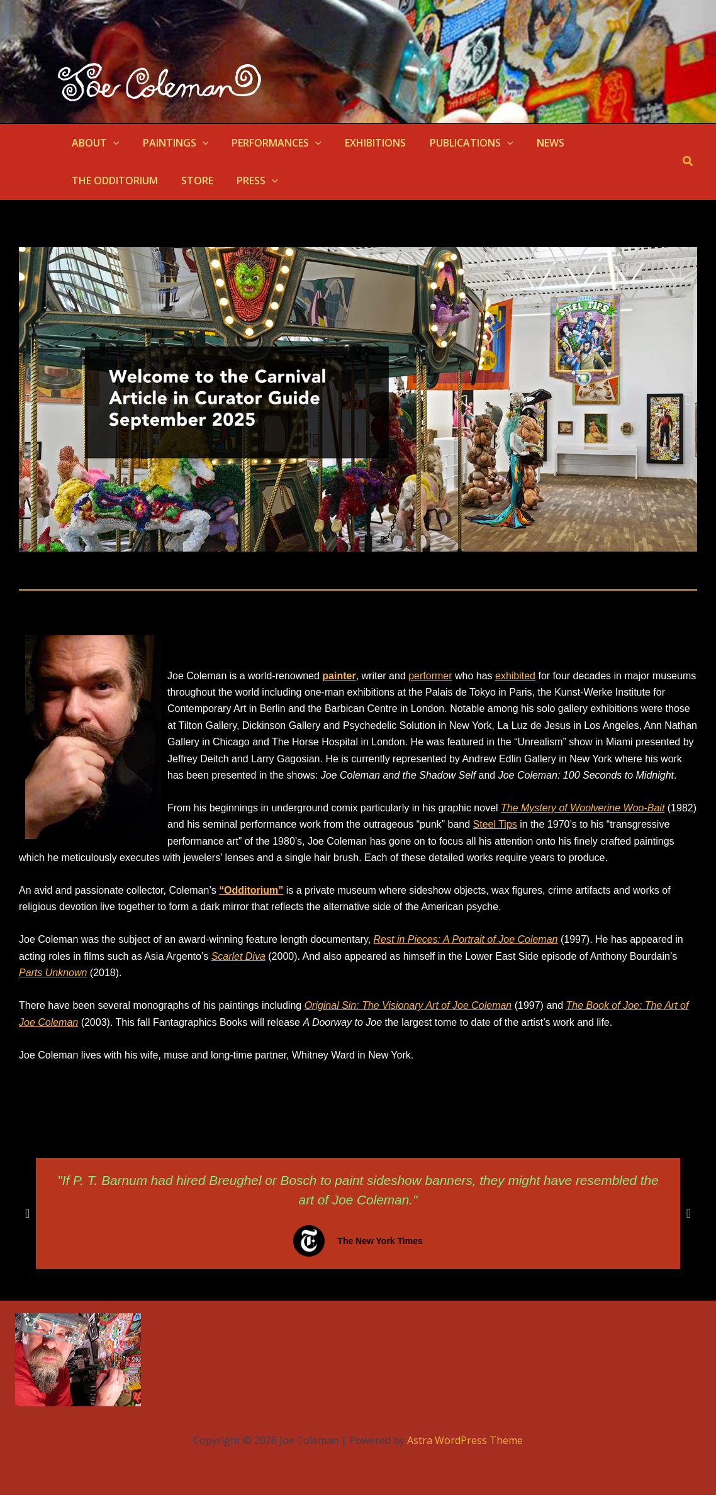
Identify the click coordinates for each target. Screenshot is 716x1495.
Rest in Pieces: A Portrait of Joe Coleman (466, 939)
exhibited (515, 675)
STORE (86, 180)
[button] (688, 161)
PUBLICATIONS (456, 143)
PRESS (143, 180)
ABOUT (94, 143)
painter (338, 675)
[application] (111, 143)
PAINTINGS (171, 143)
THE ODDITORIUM (609, 143)
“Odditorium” (251, 890)
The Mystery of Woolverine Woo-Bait (583, 808)
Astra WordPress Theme (465, 1440)
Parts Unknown (53, 972)
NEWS (531, 143)
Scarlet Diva (238, 956)
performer (430, 675)
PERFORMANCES (268, 143)
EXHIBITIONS (363, 143)
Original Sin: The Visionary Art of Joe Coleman (408, 1005)
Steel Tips (495, 824)
